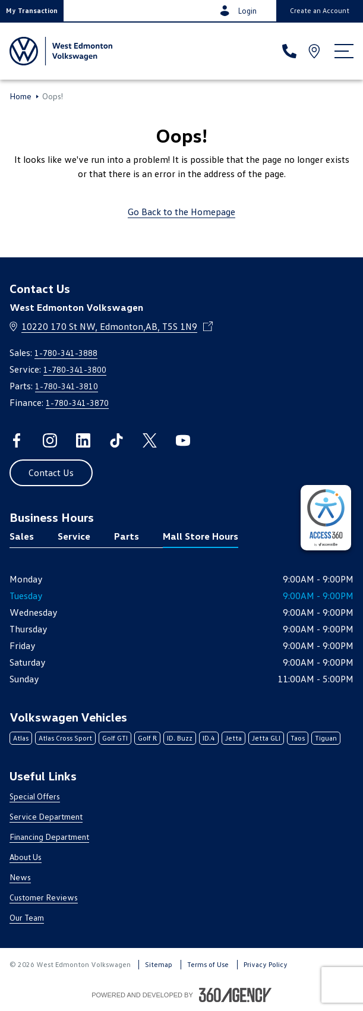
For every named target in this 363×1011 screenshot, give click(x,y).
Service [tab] (74, 536)
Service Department (46, 816)
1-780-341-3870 (77, 403)
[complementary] (326, 517)
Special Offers (35, 796)
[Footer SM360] (235, 995)
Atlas (21, 737)
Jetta (233, 737)
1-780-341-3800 (74, 369)
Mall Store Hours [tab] (200, 536)
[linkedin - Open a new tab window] (83, 440)
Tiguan (326, 737)
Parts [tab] (126, 536)
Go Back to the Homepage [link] (181, 212)
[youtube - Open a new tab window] (183, 440)
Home (20, 96)
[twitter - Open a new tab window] (150, 440)
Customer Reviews (44, 897)
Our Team (27, 917)
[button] (32, 10)
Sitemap (158, 964)
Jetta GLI (266, 737)
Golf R (147, 737)
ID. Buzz (179, 737)
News (20, 877)
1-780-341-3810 (66, 386)
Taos (298, 737)
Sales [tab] (22, 536)
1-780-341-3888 (65, 353)
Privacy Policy (266, 964)
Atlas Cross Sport (65, 737)
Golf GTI (115, 737)
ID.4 (209, 737)
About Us (26, 857)
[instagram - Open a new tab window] (50, 440)
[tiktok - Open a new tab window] (116, 440)
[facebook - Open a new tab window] (17, 440)
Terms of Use (208, 964)
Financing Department (49, 837)
